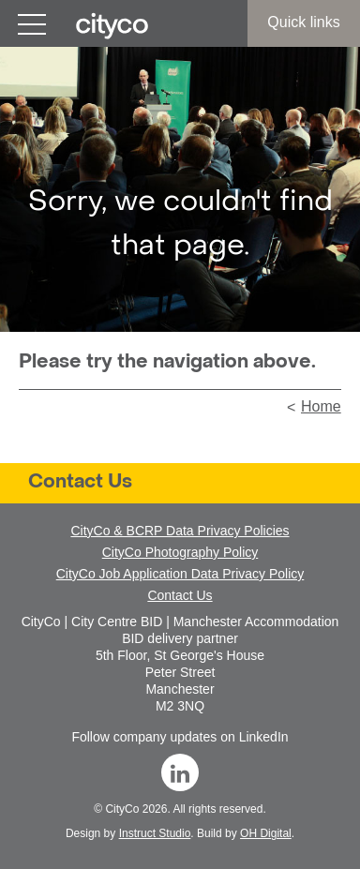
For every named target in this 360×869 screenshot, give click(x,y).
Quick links (303, 22)
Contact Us (80, 482)
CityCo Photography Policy (180, 552)
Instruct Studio (155, 833)
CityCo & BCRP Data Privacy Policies (179, 530)
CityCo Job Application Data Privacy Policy (180, 573)
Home (321, 406)
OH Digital (266, 833)
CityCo (122, 809)
